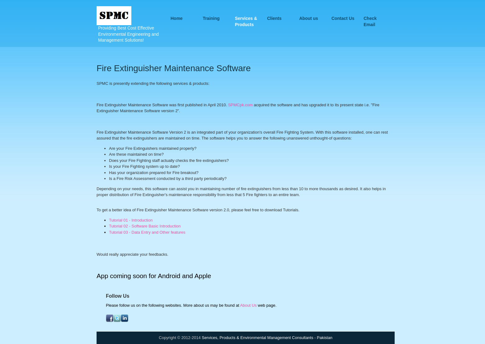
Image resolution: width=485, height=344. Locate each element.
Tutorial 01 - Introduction (130, 220)
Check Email (370, 19)
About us (308, 18)
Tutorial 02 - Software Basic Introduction (145, 226)
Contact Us (342, 18)
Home (176, 18)
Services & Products (246, 19)
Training (211, 18)
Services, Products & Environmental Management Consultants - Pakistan (267, 337)
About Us (248, 305)
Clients (274, 18)
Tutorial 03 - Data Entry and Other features (147, 232)
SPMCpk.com (240, 105)
